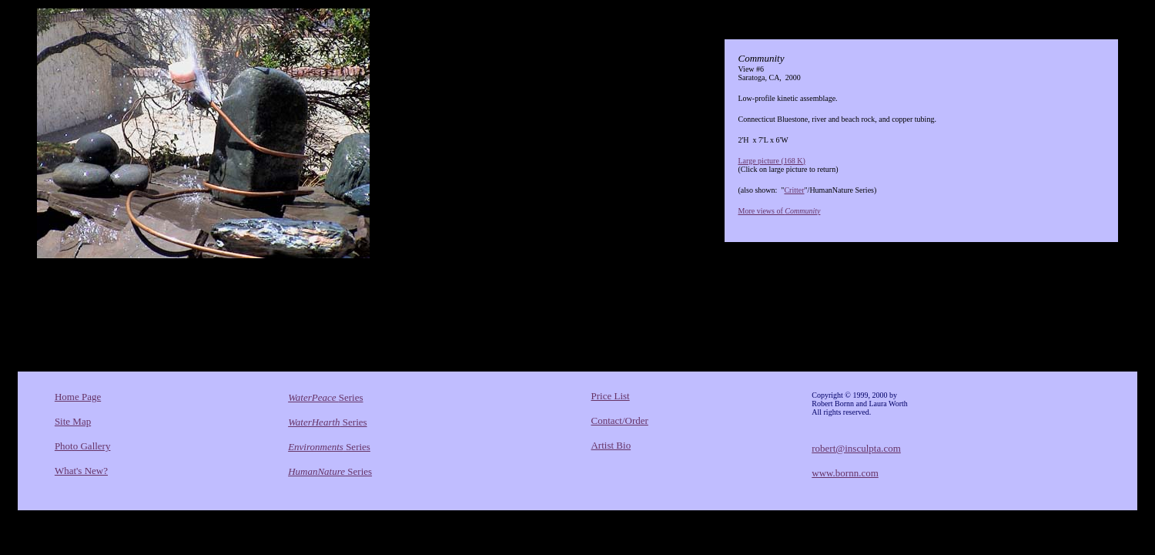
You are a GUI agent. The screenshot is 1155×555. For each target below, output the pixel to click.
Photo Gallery (83, 446)
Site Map (73, 421)
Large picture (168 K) (771, 160)
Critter (794, 190)
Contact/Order (619, 420)
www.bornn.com (845, 473)
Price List (610, 396)
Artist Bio (611, 445)
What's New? (81, 470)
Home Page (78, 396)
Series (325, 397)
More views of (779, 211)
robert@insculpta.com (856, 448)
